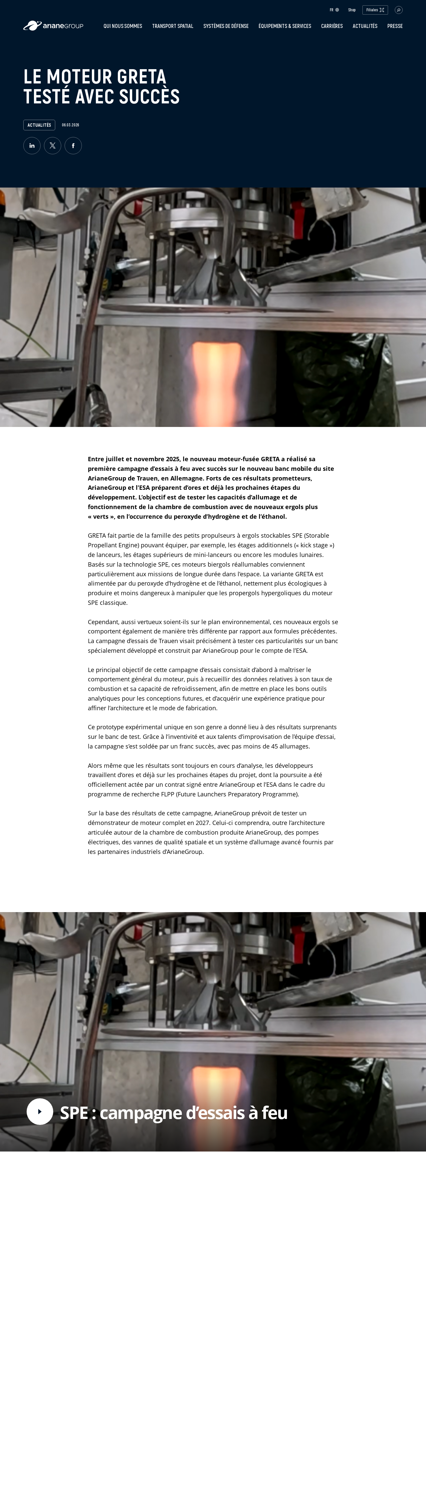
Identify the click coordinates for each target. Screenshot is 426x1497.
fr (334, 9)
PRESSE (394, 26)
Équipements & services (285, 26)
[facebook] (73, 145)
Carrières (332, 26)
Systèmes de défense (226, 26)
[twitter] (52, 145)
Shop (352, 10)
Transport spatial (172, 26)
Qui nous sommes (123, 26)
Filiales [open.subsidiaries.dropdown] (375, 9)
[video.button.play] (40, 1111)
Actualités (365, 26)
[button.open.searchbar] (399, 10)
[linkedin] (32, 145)
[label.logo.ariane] (53, 29)
